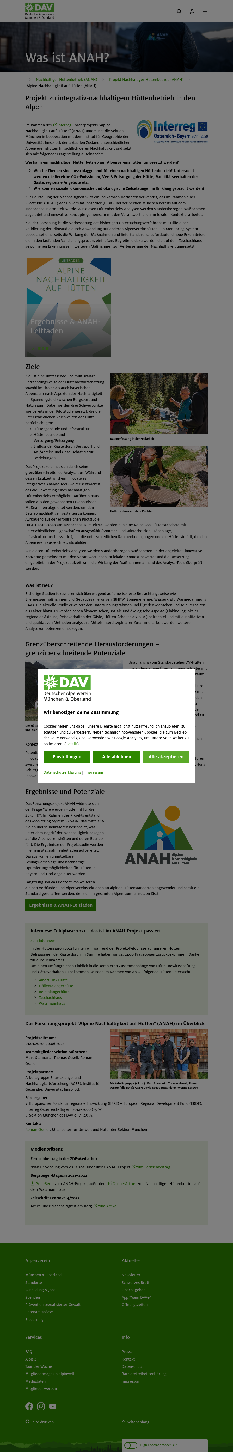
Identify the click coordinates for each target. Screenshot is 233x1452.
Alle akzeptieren (166, 757)
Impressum (93, 772)
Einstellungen (67, 757)
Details (71, 744)
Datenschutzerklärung (62, 772)
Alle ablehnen (116, 757)
